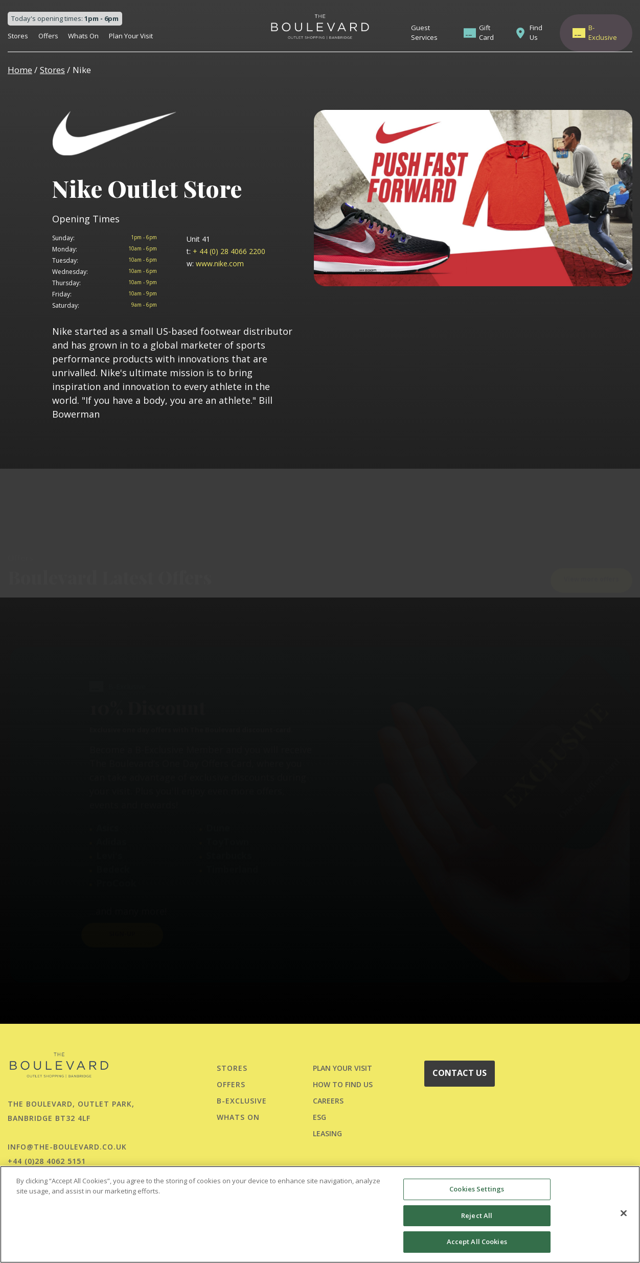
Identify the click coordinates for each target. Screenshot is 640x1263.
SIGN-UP (122, 906)
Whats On (83, 35)
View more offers (591, 550)
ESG (319, 1117)
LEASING (327, 1133)
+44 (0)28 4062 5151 (47, 1161)
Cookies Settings (476, 1188)
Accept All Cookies (477, 1241)
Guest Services (424, 32)
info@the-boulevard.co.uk (67, 1147)
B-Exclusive (602, 32)
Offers (48, 35)
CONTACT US (459, 1072)
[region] (320, 1214)
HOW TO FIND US (343, 1084)
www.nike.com (215, 263)
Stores (18, 35)
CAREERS (328, 1101)
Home (20, 70)
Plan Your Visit (131, 35)
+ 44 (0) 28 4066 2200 (226, 251)
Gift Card (486, 32)
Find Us (536, 32)
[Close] (623, 1213)
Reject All (476, 1215)
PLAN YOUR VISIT (342, 1068)
